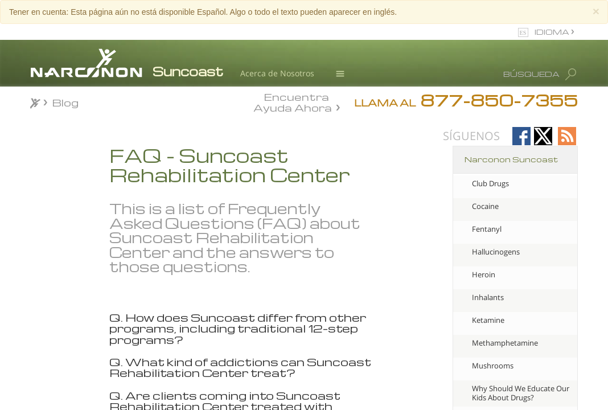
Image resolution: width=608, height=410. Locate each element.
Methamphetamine (505, 343)
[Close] (596, 11)
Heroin (483, 274)
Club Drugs (490, 183)
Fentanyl (487, 229)
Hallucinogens (496, 252)
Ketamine (488, 320)
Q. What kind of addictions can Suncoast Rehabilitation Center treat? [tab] (240, 367)
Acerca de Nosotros (277, 73)
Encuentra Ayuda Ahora (292, 101)
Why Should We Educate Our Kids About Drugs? (520, 393)
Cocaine (485, 206)
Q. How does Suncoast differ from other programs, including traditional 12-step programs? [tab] (237, 328)
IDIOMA (553, 31)
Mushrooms (492, 365)
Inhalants (488, 297)
